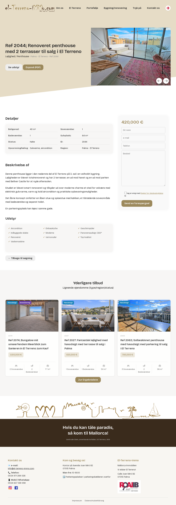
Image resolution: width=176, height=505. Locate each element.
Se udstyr (13, 67)
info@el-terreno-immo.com (21, 468)
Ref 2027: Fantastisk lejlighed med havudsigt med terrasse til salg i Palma (86, 355)
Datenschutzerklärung (94, 501)
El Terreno (75, 8)
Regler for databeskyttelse (152, 193)
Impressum (77, 501)
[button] (6, 498)
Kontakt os (153, 8)
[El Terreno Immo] (30, 8)
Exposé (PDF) (33, 67)
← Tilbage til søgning (20, 258)
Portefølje (92, 8)
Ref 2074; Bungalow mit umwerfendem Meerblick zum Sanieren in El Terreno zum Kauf (28, 355)
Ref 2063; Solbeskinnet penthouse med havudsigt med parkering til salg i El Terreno (143, 355)
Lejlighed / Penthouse (17, 56)
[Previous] (159, 81)
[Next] (166, 81)
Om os (59, 8)
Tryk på (137, 8)
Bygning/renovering (115, 8)
